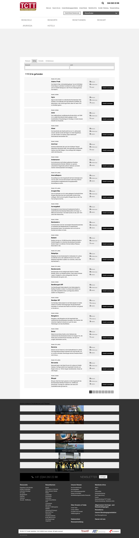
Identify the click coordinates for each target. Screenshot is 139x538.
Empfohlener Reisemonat (72, 13)
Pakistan (22, 496)
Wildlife (47, 508)
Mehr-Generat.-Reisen (51, 491)
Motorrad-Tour (49, 512)
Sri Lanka (57, 79)
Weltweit (22, 498)
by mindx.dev (23, 535)
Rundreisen (48, 496)
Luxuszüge (48, 494)
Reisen (27, 61)
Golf (46, 501)
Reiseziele (26, 20)
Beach (47, 487)
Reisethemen (79, 20)
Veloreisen (48, 514)
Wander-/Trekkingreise (51, 507)
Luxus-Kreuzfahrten (50, 500)
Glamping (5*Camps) (51, 510)
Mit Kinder (48, 505)
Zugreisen (48, 521)
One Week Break (49, 519)
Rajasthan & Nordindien (26, 487)
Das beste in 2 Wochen (51, 489)
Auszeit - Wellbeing (25, 500)
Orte (34, 61)
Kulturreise (48, 498)
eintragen (103, 477)
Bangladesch (23, 494)
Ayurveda (27, 26)
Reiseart (101, 20)
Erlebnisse (50, 61)
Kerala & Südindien (25, 489)
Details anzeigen (108, 88)
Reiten (47, 493)
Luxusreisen (48, 503)
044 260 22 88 (113, 3)
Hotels (51, 26)
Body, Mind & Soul (50, 517)
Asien (52, 79)
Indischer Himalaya (25, 491)
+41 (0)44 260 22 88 (46, 477)
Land (71, 65)
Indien (57, 94)
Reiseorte (52, 20)
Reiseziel (27, 65)
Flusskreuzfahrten (50, 515)
